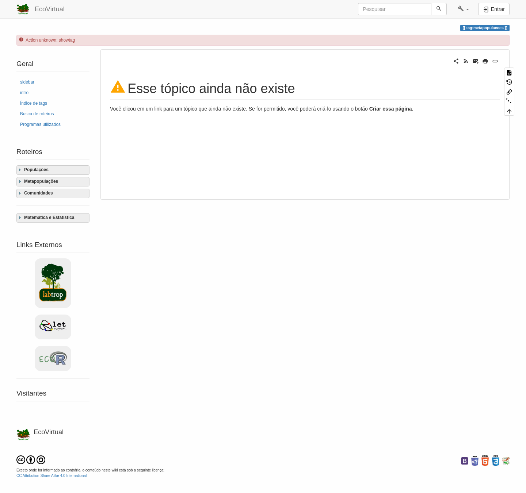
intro (24, 92)
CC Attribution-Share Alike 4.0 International (51, 476)
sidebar (27, 82)
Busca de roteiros (37, 113)
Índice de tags (33, 103)
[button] (463, 9)
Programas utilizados (40, 124)
